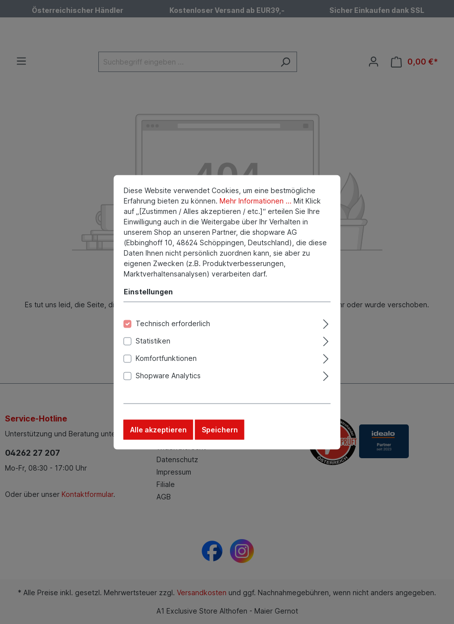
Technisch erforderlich (173, 325)
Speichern (220, 431)
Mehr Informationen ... (256, 203)
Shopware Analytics (168, 377)
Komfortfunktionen (166, 360)
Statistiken (153, 343)
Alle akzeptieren (158, 431)
